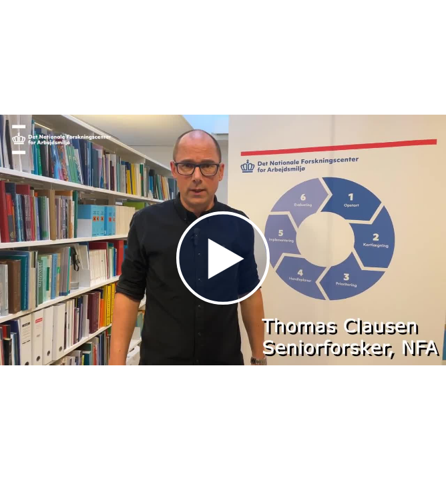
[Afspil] (223, 301)
